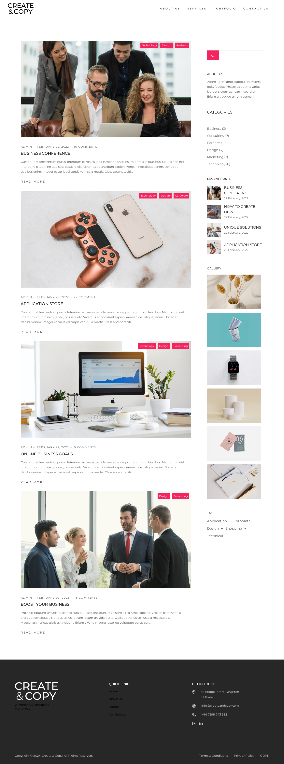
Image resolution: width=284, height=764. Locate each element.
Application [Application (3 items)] (217, 521)
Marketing (215, 157)
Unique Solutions (242, 227)
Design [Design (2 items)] (213, 528)
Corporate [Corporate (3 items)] (242, 521)
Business (182, 45)
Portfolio (115, 707)
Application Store (42, 303)
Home (113, 691)
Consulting (181, 346)
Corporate (181, 195)
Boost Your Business (45, 604)
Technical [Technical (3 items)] (215, 536)
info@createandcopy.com (220, 705)
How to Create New (239, 209)
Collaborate (117, 714)
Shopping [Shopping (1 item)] (234, 528)
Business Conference (45, 153)
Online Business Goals (47, 454)
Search (213, 55)
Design (166, 45)
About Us (115, 699)
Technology (149, 45)
